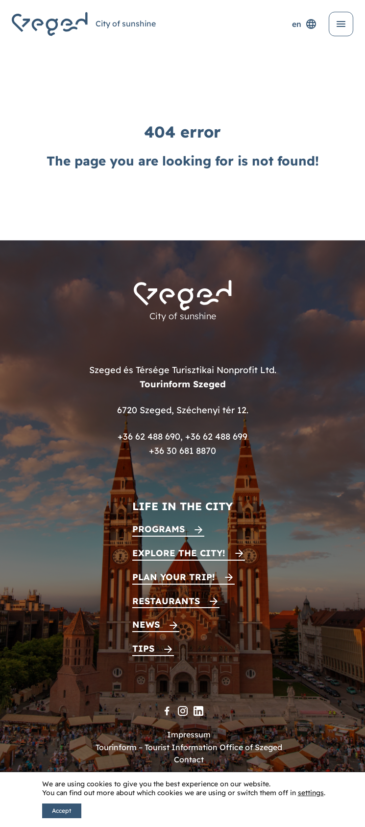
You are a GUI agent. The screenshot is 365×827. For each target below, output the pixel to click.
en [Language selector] (304, 24)
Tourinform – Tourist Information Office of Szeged (189, 747)
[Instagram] (183, 711)
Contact (189, 759)
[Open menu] (341, 24)
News (146, 624)
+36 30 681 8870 (182, 450)
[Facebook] (167, 711)
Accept (62, 810)
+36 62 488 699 (216, 436)
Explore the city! (178, 553)
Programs (158, 529)
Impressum (189, 734)
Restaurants (166, 601)
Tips (143, 648)
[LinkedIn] (198, 711)
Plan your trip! (173, 577)
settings (311, 792)
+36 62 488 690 (149, 436)
